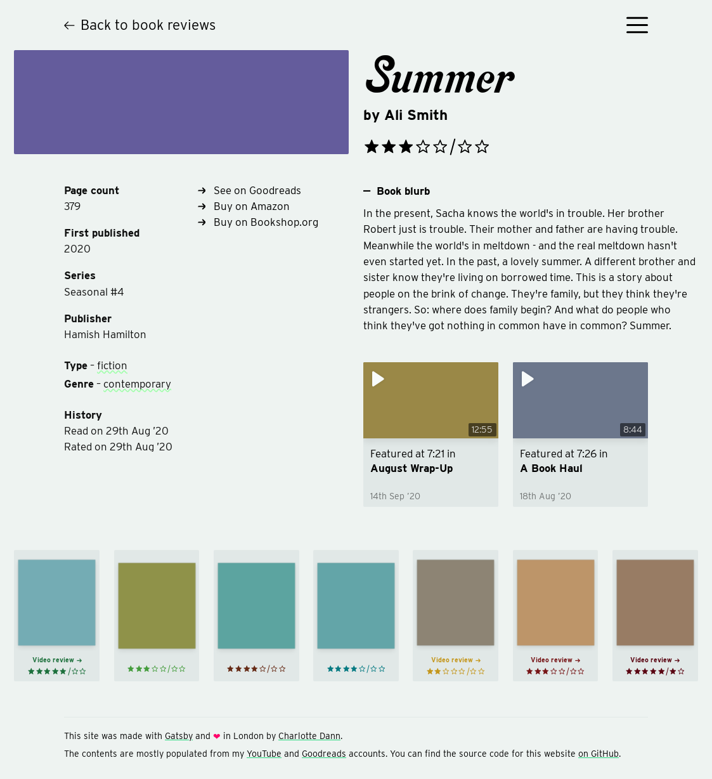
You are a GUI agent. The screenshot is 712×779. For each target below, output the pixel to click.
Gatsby (179, 736)
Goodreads (324, 754)
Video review (57, 660)
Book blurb (396, 191)
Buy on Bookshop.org (258, 222)
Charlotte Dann (309, 736)
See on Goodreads (249, 190)
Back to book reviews (140, 24)
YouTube (264, 754)
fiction (112, 365)
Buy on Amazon (244, 206)
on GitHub (598, 754)
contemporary (137, 383)
